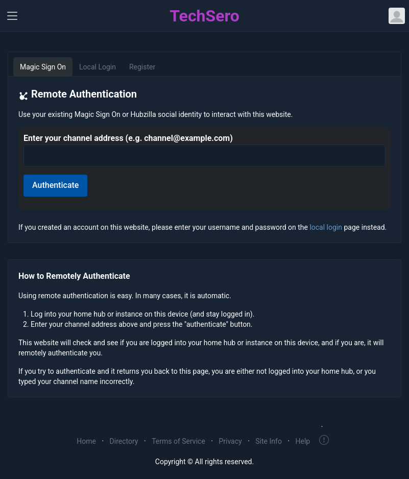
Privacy (230, 441)
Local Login (97, 67)
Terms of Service (178, 441)
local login (325, 227)
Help (303, 441)
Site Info (268, 441)
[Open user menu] (397, 16)
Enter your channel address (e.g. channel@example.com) (128, 138)
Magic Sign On (43, 67)
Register (142, 67)
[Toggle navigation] (12, 16)
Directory (124, 441)
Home (86, 441)
